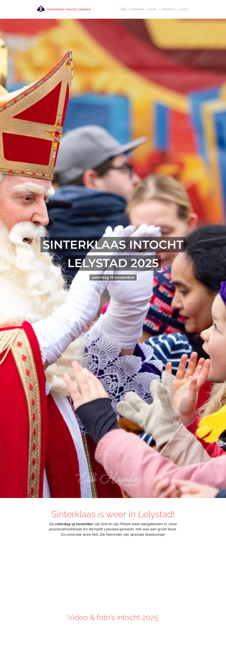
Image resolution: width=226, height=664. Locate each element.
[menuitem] (114, 9)
